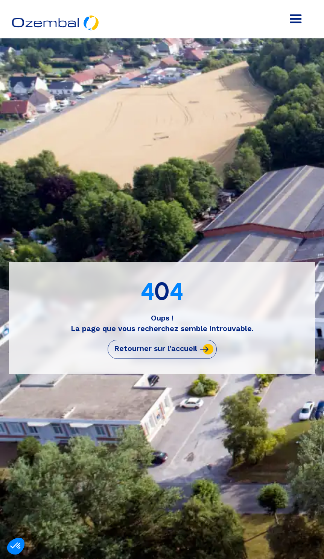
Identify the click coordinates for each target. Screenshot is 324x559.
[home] (56, 17)
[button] (296, 19)
